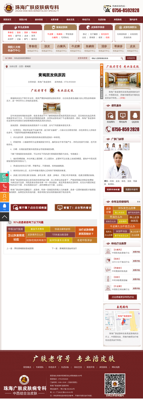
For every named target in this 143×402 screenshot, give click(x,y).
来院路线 (118, 20)
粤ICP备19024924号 (67, 389)
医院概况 (27, 367)
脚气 (26, 39)
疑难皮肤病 (61, 27)
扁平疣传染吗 (134, 213)
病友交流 (70, 20)
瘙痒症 (34, 39)
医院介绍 (23, 20)
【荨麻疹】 (118, 268)
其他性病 (127, 37)
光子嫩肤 (94, 34)
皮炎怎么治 (111, 221)
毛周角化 (65, 37)
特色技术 (52, 367)
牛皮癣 (50, 34)
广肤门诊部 (117, 139)
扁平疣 (18, 36)
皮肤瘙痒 (123, 221)
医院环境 (90, 367)
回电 (4, 190)
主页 (21, 66)
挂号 (4, 200)
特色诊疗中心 (33, 51)
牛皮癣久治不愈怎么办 (122, 226)
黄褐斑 (92, 37)
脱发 (19, 32)
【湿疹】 (117, 277)
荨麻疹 (34, 32)
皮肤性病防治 (129, 27)
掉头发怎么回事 (127, 208)
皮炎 (26, 36)
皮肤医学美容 (97, 27)
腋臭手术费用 (37, 229)
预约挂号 (133, 20)
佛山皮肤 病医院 (134, 219)
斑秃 (34, 36)
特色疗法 (86, 20)
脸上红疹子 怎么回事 (135, 233)
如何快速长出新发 (59, 240)
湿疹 (26, 32)
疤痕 (108, 37)
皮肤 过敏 (108, 210)
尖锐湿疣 (134, 34)
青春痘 (11, 32)
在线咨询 (131, 58)
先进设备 (102, 20)
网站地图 (116, 367)
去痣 (84, 37)
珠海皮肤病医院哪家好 (22, 58)
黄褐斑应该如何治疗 (68, 248)
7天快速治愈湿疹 (60, 234)
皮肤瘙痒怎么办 (35, 234)
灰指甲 (11, 39)
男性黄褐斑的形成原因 (24, 248)
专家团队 (40, 367)
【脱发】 (117, 259)
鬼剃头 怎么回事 (109, 233)
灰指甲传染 (121, 231)
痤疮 (10, 36)
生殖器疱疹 (122, 34)
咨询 (4, 180)
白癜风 (55, 37)
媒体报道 (39, 20)
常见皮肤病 (23, 27)
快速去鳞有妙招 (62, 229)
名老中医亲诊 (84, 240)
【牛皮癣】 (118, 286)
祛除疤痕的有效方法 (36, 241)
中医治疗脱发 (15, 229)
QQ (4, 209)
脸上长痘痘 (120, 213)
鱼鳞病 (59, 34)
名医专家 (54, 20)
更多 (138, 202)
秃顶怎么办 (116, 217)
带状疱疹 (69, 34)
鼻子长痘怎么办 (121, 236)
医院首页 (7, 20)
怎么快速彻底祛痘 (16, 237)
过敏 (19, 39)
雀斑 (100, 37)
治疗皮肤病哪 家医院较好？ (86, 231)
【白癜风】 (118, 250)
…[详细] (121, 98)
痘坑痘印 (105, 34)
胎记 (85, 34)
